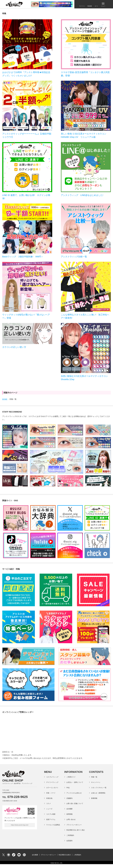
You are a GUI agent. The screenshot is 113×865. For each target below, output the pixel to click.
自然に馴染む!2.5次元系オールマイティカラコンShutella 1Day (84, 378)
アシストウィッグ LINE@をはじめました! (82, 195)
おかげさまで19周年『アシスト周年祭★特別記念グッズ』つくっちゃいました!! (26, 74)
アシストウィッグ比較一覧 (74, 256)
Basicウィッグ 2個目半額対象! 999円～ (22, 256)
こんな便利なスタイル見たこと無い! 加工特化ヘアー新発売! (85, 316)
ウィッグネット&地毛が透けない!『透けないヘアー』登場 (26, 316)
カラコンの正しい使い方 (14, 347)
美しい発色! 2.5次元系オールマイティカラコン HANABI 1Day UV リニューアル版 (85, 135)
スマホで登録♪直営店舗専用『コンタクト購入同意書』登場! (85, 74)
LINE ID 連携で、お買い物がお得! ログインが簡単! (26, 197)
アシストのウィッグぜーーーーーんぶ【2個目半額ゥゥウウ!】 (26, 135)
